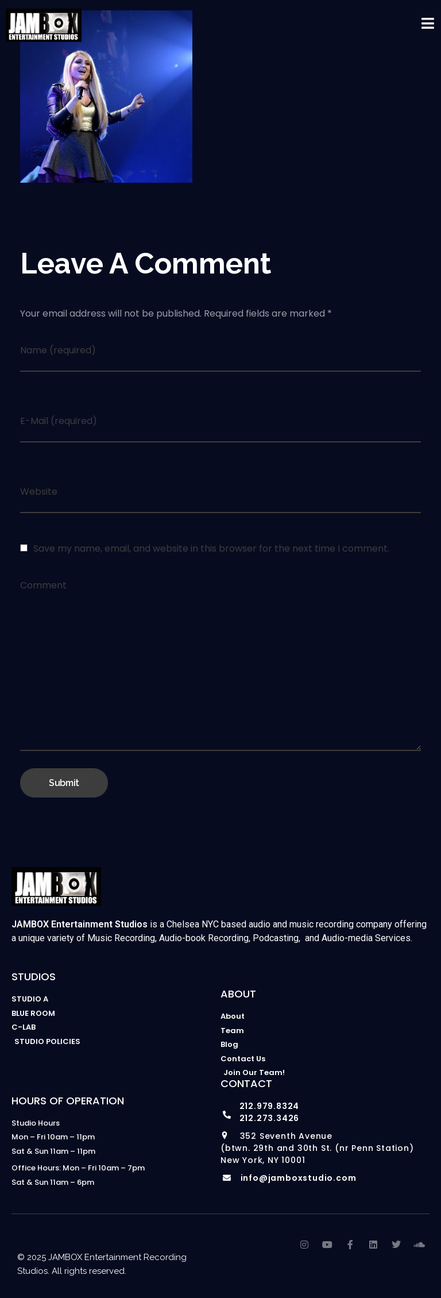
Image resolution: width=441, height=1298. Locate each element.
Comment (43, 585)
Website (38, 491)
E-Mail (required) (58, 420)
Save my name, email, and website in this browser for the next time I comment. (211, 548)
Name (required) (58, 350)
